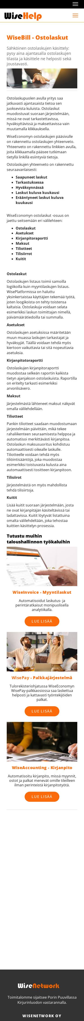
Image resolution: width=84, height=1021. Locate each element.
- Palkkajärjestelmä (42, 677)
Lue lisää (42, 621)
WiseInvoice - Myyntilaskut (42, 592)
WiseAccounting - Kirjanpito (42, 767)
